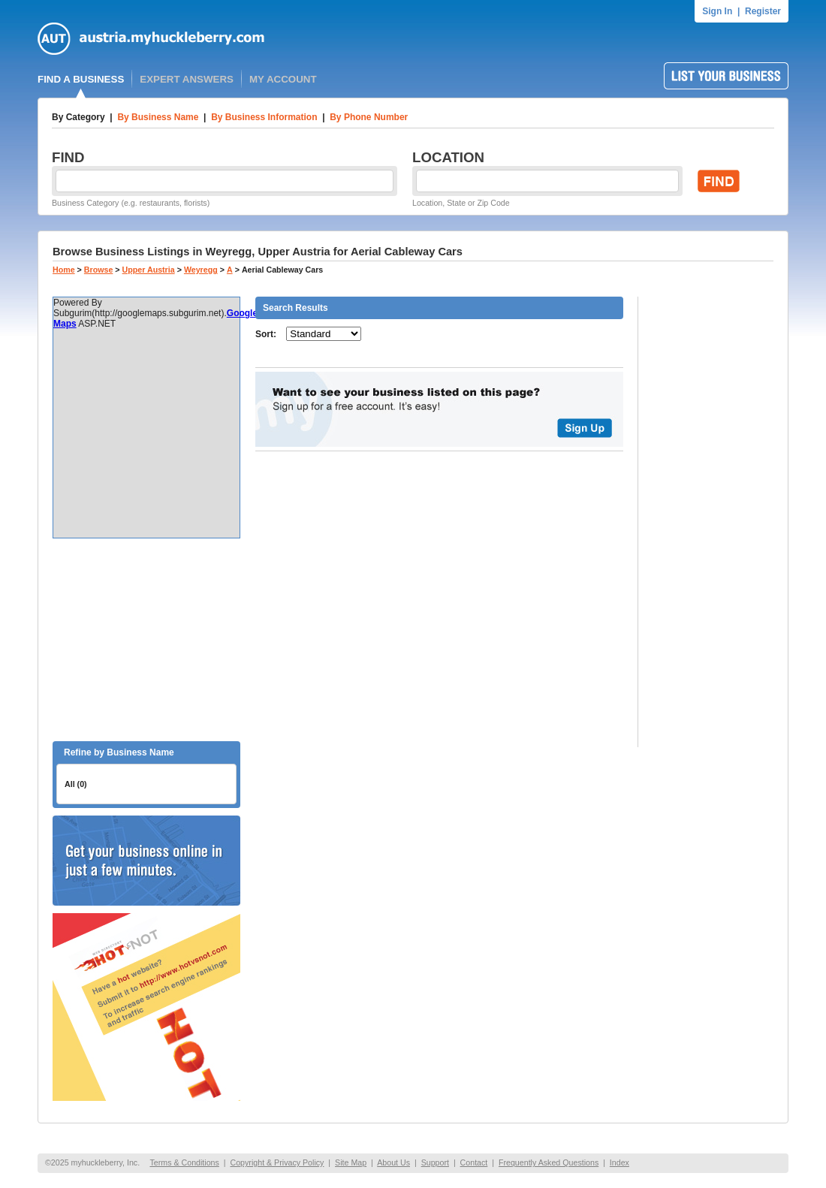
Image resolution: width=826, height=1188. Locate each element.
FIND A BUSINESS (81, 79)
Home (64, 269)
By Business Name (157, 117)
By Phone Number (369, 117)
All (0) (76, 783)
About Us (393, 1162)
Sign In (717, 11)
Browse (98, 269)
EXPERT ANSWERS (187, 79)
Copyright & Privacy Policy (277, 1162)
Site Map (350, 1162)
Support (435, 1162)
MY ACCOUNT (283, 79)
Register (763, 11)
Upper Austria (148, 269)
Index (619, 1162)
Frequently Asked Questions (548, 1162)
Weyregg (201, 269)
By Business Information (264, 117)
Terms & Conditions (184, 1162)
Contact (474, 1162)
